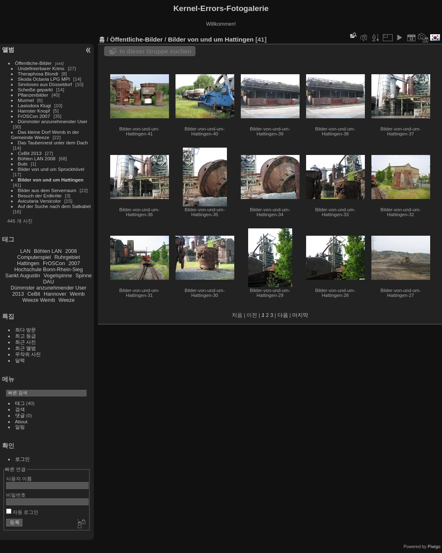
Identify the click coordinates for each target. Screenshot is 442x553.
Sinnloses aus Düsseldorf (45, 84)
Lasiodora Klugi (34, 105)
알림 (20, 426)
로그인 (22, 459)
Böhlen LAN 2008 (37, 158)
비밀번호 (16, 495)
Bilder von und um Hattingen (51, 179)
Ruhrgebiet (67, 257)
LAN (25, 251)
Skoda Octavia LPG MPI (44, 79)
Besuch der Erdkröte (40, 195)
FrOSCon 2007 (34, 116)
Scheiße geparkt (35, 89)
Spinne (84, 275)
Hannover (55, 294)
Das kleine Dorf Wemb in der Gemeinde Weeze (45, 134)
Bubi (23, 163)
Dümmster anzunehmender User (53, 121)
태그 (20, 403)
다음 (283, 315)
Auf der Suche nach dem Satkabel (54, 206)
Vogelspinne (58, 275)
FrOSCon (54, 263)
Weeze (66, 300)
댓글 (20, 415)
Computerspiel (34, 257)
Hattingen (28, 263)
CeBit (33, 294)
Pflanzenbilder (33, 94)
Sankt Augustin (22, 275)
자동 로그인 (22, 512)
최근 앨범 (25, 348)
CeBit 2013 (30, 153)
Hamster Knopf (34, 110)
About (21, 421)
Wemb (77, 294)
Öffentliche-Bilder (33, 63)
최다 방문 (25, 329)
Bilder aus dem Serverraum (47, 190)
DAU (48, 282)
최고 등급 (25, 335)
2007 (74, 263)
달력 (20, 360)
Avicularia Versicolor (39, 201)
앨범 (8, 49)
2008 (71, 251)
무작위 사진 (28, 354)
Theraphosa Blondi (38, 73)
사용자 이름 (19, 478)
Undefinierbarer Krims (41, 68)
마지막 (300, 315)
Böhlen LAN (48, 251)
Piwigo (434, 546)
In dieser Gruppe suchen (155, 51)
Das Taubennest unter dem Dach (53, 142)
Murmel (26, 100)
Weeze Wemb (38, 300)
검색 (20, 409)
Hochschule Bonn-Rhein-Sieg (48, 269)
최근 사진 (25, 342)
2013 (18, 294)
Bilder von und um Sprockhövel (51, 169)
